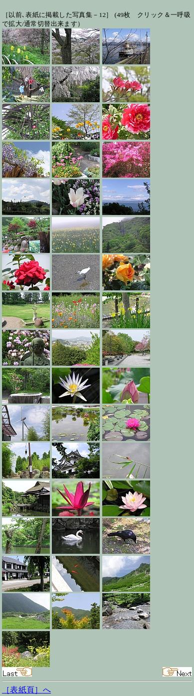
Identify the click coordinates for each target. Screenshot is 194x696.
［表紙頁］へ (26, 690)
